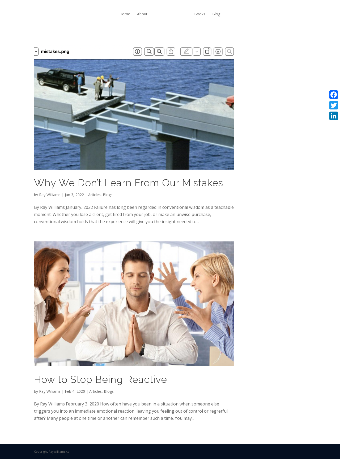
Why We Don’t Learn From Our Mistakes (128, 183)
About (142, 13)
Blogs (108, 194)
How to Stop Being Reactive (100, 379)
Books (199, 13)
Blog (216, 13)
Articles (94, 194)
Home (125, 13)
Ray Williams (50, 194)
